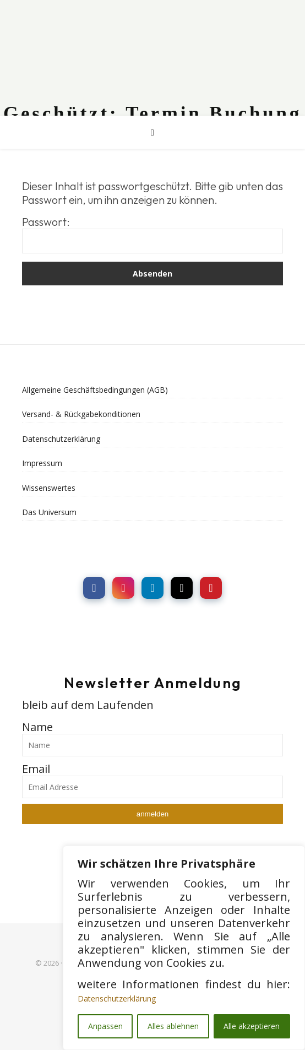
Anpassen (105, 1026)
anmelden (153, 814)
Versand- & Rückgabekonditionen (81, 414)
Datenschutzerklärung (117, 998)
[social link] (94, 588)
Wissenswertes (48, 488)
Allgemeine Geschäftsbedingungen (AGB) (95, 390)
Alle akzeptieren (252, 1026)
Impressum (42, 463)
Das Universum (49, 512)
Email (36, 769)
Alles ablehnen (173, 1026)
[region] (184, 948)
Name (37, 727)
